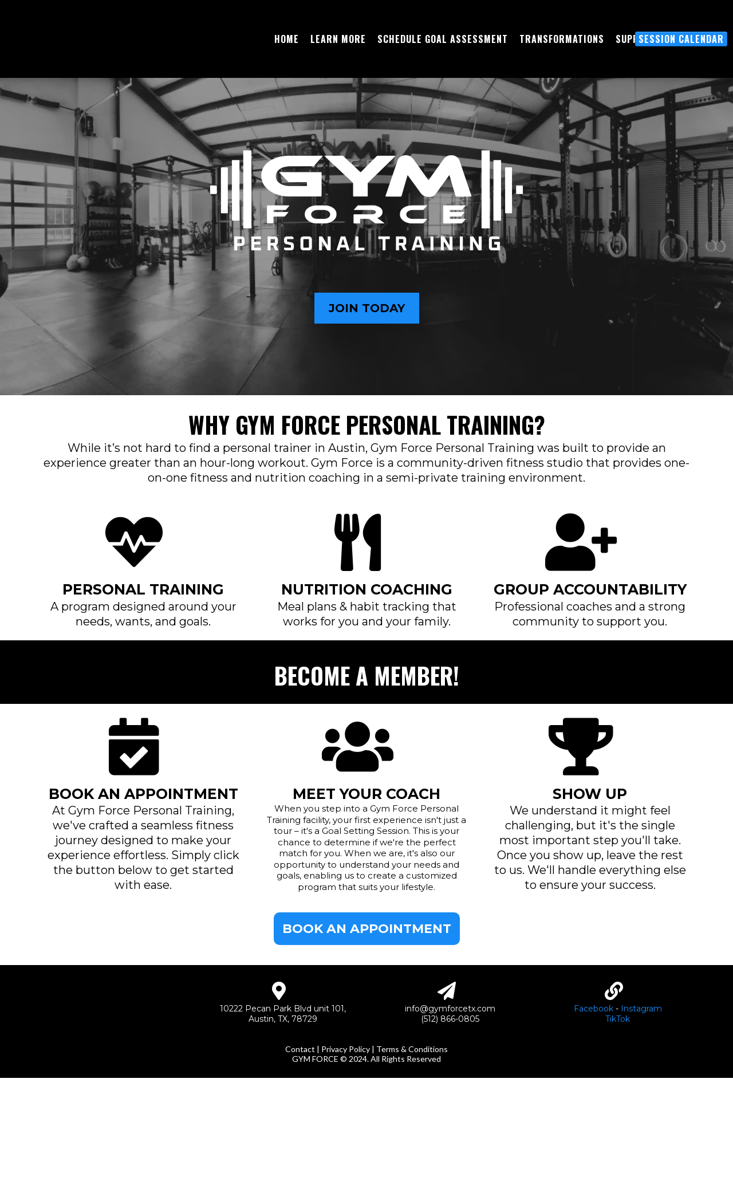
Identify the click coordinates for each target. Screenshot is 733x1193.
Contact (300, 1164)
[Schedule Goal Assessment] (442, 79)
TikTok (617, 1117)
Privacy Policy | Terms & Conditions (384, 1164)
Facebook (593, 1106)
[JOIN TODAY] (366, 389)
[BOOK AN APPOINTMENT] (367, 1010)
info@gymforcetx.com (450, 1106)
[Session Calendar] (681, 79)
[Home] (286, 79)
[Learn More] (338, 79)
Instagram (641, 1106)
